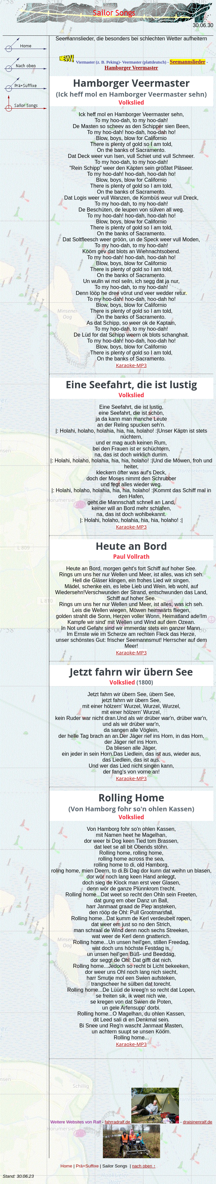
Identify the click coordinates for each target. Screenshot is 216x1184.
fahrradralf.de (142, 1121)
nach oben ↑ (143, 1165)
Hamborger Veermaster (131, 68)
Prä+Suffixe (87, 1165)
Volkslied (131, 102)
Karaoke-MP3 (131, 365)
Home (66, 1165)
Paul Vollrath (131, 556)
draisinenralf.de (197, 1121)
